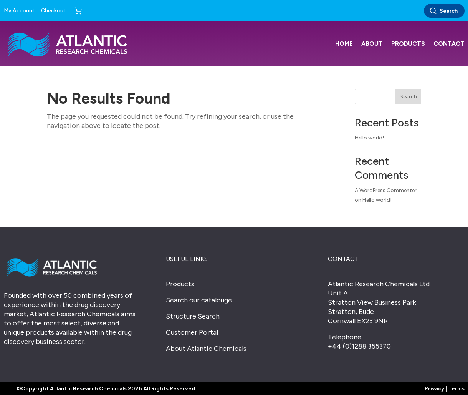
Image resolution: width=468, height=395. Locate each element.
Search (443, 11)
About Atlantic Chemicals (206, 348)
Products (408, 43)
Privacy (434, 388)
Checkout (53, 10)
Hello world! (369, 137)
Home (344, 43)
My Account (19, 10)
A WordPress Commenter (386, 190)
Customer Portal (192, 332)
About (372, 43)
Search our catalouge (199, 300)
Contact (449, 43)
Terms (456, 388)
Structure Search (193, 316)
